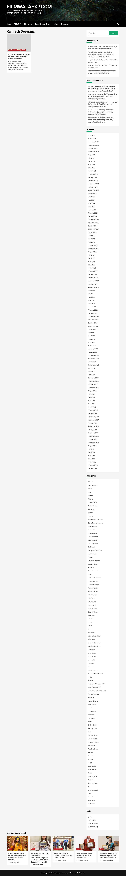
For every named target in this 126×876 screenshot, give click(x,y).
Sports (90, 773)
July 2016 (91, 449)
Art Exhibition (92, 506)
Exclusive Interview (94, 578)
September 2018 (93, 387)
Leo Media (91, 660)
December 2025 (93, 142)
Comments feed (93, 823)
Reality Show (92, 745)
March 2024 (92, 210)
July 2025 (91, 158)
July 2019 (91, 371)
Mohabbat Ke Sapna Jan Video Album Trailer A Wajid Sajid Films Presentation (19, 57)
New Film (91, 715)
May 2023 (91, 242)
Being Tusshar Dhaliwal (95, 523)
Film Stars (91, 598)
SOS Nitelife (92, 766)
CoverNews (69, 873)
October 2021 (92, 284)
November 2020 (93, 320)
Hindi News (92, 619)
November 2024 (93, 184)
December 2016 (93, 433)
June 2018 (91, 397)
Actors (90, 492)
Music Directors (93, 694)
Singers (90, 759)
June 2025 (91, 161)
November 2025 (93, 145)
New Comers (92, 711)
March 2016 (92, 462)
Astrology (91, 509)
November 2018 (93, 381)
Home (9, 24)
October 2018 (92, 384)
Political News (92, 735)
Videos (23, 49)
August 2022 (92, 252)
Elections (91, 567)
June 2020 (91, 336)
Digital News (92, 554)
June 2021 (91, 297)
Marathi (90, 667)
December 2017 (93, 417)
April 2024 (91, 206)
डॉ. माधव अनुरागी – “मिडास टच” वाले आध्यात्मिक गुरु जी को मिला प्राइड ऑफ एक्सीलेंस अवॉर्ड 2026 (102, 48)
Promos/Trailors (93, 742)
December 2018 (93, 378)
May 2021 (91, 300)
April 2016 (91, 459)
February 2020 (93, 349)
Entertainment (92, 571)
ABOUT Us (17, 24)
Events (90, 574)
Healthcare (91, 615)
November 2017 (93, 420)
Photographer (92, 728)
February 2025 (93, 174)
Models (90, 680)
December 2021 (93, 277)
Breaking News (93, 533)
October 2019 (92, 362)
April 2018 (91, 404)
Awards (90, 516)
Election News (92, 564)
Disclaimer (28, 24)
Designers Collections (95, 550)
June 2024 (91, 200)
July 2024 (91, 197)
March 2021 (92, 307)
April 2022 (91, 265)
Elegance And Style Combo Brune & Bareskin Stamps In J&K (102, 61)
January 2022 (92, 274)
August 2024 (92, 193)
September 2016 (93, 442)
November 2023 (93, 223)
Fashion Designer (93, 584)
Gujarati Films (92, 608)
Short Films (91, 756)
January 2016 (92, 468)
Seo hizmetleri (92, 110)
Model (90, 677)
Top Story (91, 780)
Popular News (92, 739)
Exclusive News (93, 581)
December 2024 (93, 180)
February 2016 (93, 465)
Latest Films (92, 653)
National (91, 697)
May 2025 (91, 164)
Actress (90, 495)
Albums (90, 499)
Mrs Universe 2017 (94, 687)
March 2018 (92, 407)
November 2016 (93, 436)
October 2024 (92, 187)
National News (93, 701)
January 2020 (92, 352)
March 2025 (92, 171)
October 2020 (92, 323)
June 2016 (91, 452)
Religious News (93, 749)
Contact (55, 24)
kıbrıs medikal (92, 117)
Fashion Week (92, 588)
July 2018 (91, 394)
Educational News (94, 560)
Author (90, 513)
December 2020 (93, 316)
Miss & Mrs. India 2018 (95, 673)
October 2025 (92, 148)
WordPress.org (93, 826)
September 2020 (93, 326)
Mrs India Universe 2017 (96, 684)
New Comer (92, 708)
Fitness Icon (92, 602)
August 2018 (92, 391)
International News (94, 636)
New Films (91, 718)
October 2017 (92, 423)
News (18, 49)
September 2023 (93, 229)
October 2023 (92, 226)
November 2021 (93, 281)
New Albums (92, 704)
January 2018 (92, 413)
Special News (92, 769)
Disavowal (64, 24)
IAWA (90, 626)
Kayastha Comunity (94, 643)
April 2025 (91, 168)
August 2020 (92, 329)
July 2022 (91, 255)
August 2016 (92, 446)
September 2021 (93, 287)
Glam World (92, 605)
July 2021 (91, 294)
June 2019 (91, 375)
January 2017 (92, 429)
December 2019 (93, 355)
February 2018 (93, 410)
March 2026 (92, 138)
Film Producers (93, 591)
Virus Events (92, 797)
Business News (93, 536)
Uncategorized (93, 790)
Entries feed (92, 820)
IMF (89, 629)
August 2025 (92, 155)
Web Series (91, 804)
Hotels (90, 622)
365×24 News (92, 485)
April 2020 (91, 342)
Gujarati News (92, 612)
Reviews (90, 752)
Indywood (91, 632)
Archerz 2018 (92, 502)
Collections (91, 547)
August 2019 (92, 368)
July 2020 (91, 332)
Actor (90, 489)
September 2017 (93, 426)
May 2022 (91, 261)
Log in (90, 817)
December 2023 (93, 219)
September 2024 (93, 190)
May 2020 (91, 339)
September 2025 (93, 151)
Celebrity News (93, 543)
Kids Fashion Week (94, 646)
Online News (92, 725)
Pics (89, 732)
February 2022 (93, 271)
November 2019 (93, 358)
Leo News (91, 663)
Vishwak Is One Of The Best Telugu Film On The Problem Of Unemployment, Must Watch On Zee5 (101, 88)
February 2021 (93, 310)
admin (19, 61)
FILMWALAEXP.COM (29, 7)
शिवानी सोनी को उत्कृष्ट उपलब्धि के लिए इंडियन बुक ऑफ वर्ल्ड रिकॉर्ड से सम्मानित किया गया (101, 72)
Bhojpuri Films (92, 526)
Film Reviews (92, 595)
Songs (90, 762)
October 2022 (92, 245)
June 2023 (91, 239)
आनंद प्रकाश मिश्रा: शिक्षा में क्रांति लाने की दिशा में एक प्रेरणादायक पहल (102, 66)
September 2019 (93, 365)
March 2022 (92, 268)
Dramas (90, 557)
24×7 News (91, 482)
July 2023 (91, 235)
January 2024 (92, 216)
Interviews (91, 639)
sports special (92, 776)
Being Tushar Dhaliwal (95, 519)
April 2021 (91, 303)
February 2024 (93, 213)
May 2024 (91, 203)
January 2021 (92, 313)
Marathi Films (92, 670)
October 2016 (92, 439)
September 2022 (93, 248)
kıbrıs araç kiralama (94, 86)
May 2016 (91, 455)
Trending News (93, 783)
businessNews (92, 540)
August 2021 (92, 290)
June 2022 (91, 258)
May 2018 (91, 400)
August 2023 (92, 232)
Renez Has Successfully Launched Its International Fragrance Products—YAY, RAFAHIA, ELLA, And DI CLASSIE (101, 54)
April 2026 (91, 135)
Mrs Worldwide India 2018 (97, 691)
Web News (91, 800)
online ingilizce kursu (94, 94)
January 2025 (92, 177)
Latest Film (91, 649)
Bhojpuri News (93, 530)
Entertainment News (42, 24)
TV (89, 786)
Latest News (11, 49)
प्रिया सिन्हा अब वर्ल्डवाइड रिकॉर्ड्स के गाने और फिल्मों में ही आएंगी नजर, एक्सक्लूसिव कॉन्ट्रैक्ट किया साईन (103, 96)
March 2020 (92, 345)
